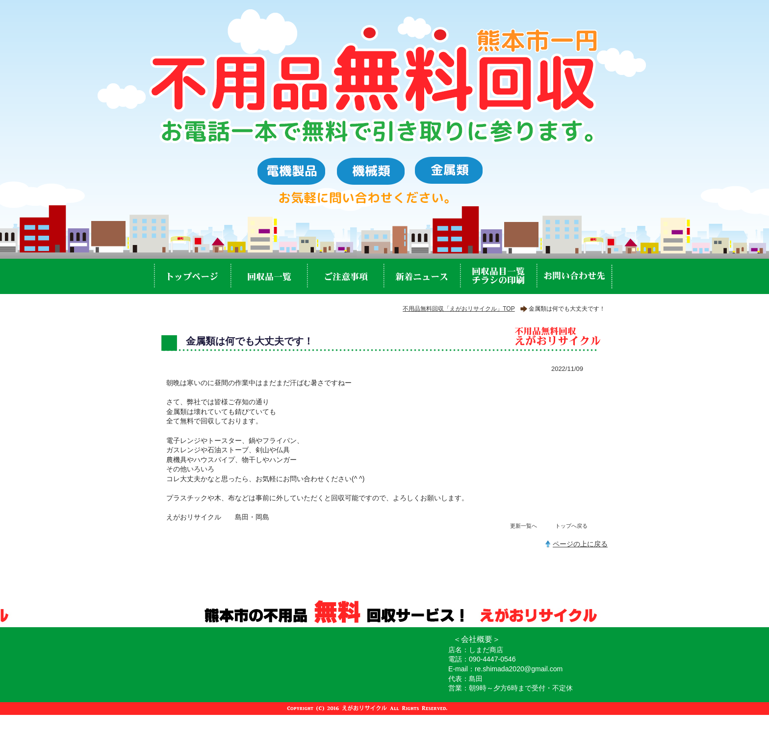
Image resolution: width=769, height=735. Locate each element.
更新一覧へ (523, 526)
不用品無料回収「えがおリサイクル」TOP (458, 308)
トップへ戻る (571, 526)
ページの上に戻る (580, 544)
